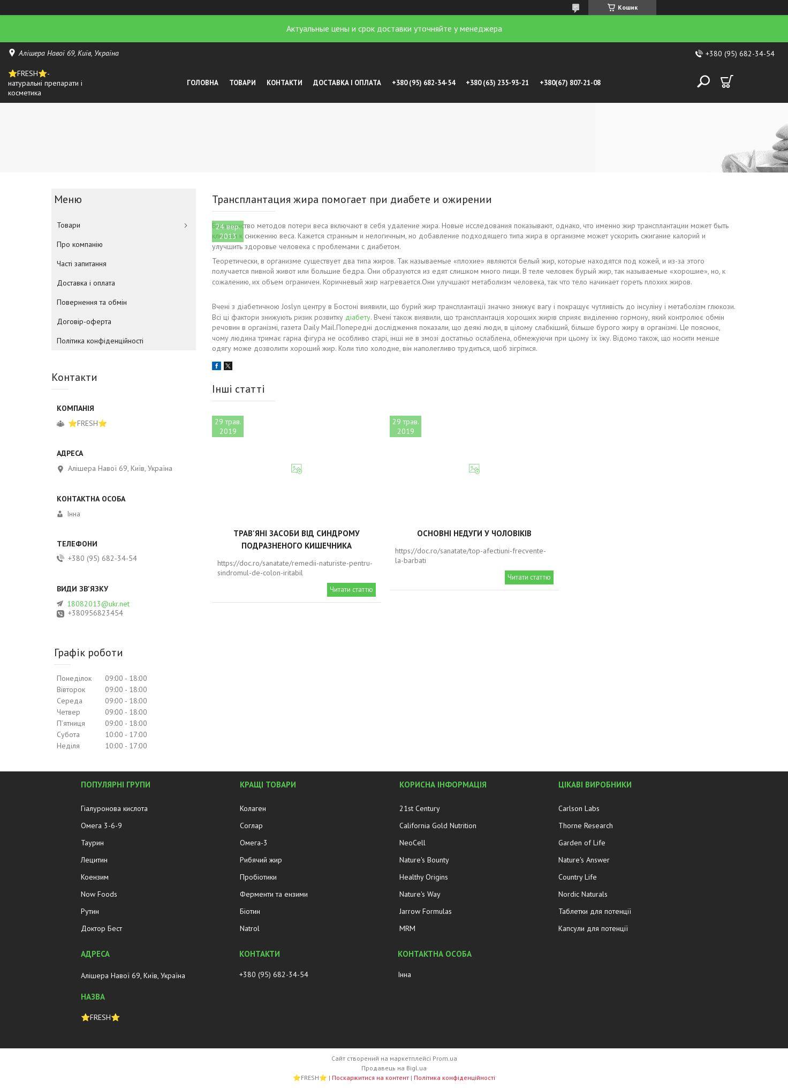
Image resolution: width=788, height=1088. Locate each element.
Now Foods (99, 894)
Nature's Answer (584, 860)
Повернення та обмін (92, 302)
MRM (407, 928)
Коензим (95, 877)
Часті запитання (82, 263)
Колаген (253, 808)
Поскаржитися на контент (370, 1078)
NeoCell (412, 842)
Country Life (577, 877)
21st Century (419, 808)
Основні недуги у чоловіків (474, 533)
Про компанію (80, 244)
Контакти (284, 82)
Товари (242, 82)
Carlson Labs (579, 808)
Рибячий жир (261, 860)
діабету (357, 317)
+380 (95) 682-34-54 (423, 82)
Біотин (250, 911)
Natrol (250, 928)
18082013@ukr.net (98, 603)
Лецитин (94, 860)
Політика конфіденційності (100, 341)
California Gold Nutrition (437, 825)
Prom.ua (445, 1058)
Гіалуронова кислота (114, 808)
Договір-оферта (84, 321)
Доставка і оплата (347, 82)
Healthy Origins (423, 877)
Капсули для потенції (593, 928)
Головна (202, 82)
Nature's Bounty (424, 860)
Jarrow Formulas (425, 911)
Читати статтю (351, 589)
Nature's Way (420, 894)
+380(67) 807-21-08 (570, 82)
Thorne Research (585, 825)
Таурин (92, 842)
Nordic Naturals (583, 894)
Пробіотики (258, 877)
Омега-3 (254, 842)
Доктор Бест (101, 928)
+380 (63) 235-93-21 (497, 82)
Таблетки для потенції (594, 911)
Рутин (90, 911)
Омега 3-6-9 (101, 825)
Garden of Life (581, 842)
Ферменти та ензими (274, 894)
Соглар (251, 825)
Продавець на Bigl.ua (394, 1068)
